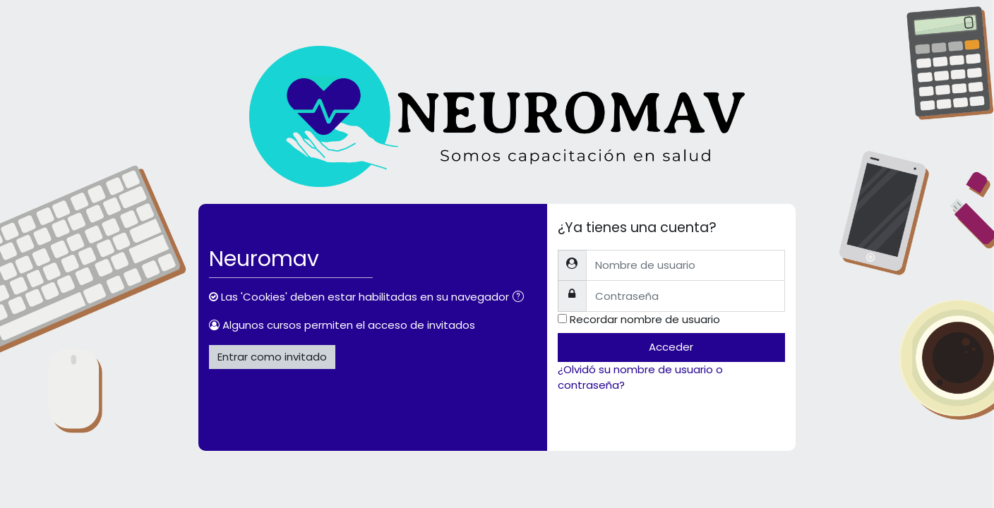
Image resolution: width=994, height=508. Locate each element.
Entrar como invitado (272, 356)
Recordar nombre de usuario (645, 319)
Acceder (671, 346)
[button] (521, 298)
